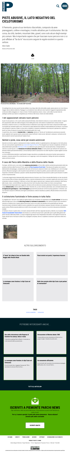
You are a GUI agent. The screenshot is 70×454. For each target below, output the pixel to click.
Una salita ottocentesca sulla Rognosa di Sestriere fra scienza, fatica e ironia (17, 336)
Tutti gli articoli (34, 387)
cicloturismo (41, 312)
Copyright (42, 437)
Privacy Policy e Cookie (35, 440)
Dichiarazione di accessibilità (55, 437)
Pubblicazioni (25, 437)
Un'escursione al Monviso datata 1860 (48, 335)
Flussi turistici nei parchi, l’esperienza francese (51, 255)
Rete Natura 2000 (22, 147)
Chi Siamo (10, 437)
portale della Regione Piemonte (31, 145)
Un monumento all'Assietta (45, 360)
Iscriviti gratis (35, 425)
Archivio (34, 437)
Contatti (17, 437)
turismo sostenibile (31, 312)
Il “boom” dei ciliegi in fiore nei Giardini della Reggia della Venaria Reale (16, 256)
